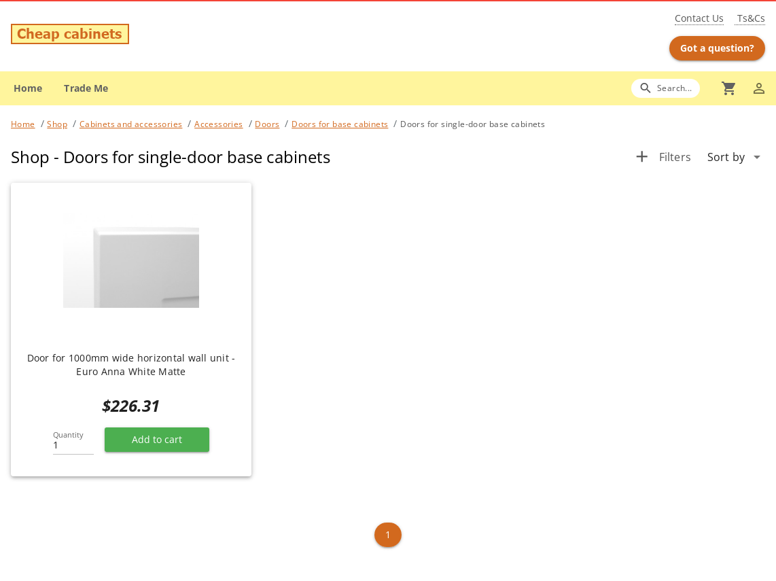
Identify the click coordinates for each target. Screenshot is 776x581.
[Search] (665, 88)
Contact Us (699, 18)
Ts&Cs (750, 18)
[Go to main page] (135, 35)
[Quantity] (73, 441)
